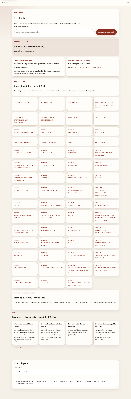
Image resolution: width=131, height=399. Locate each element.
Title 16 (99, 67)
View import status (17, 348)
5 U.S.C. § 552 (79, 67)
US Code (4, 3)
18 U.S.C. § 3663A (90, 67)
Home (128, 3)
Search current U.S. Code (106, 32)
